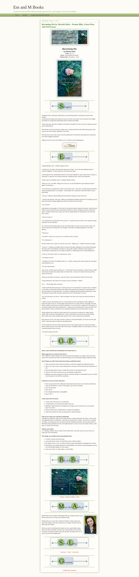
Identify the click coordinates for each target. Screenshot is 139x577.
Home (17, 15)
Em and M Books (28, 7)
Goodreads (75, 552)
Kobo (77, 497)
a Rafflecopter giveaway (69, 570)
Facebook (63, 552)
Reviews (25, 15)
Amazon (62, 497)
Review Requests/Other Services (40, 15)
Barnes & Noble (70, 497)
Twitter (69, 552)
